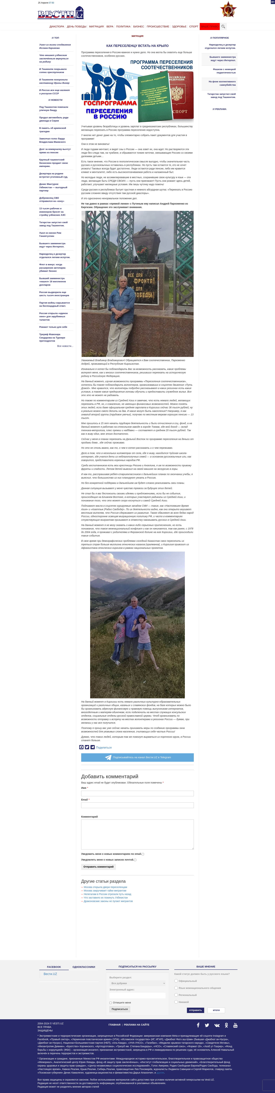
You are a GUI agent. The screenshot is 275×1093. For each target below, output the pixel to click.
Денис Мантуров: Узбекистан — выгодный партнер (53, 187)
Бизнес (138, 26)
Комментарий (89, 816)
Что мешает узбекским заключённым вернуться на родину (53, 58)
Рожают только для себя (53, 327)
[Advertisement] (59, 386)
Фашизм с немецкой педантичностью (224, 71)
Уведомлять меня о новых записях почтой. (107, 859)
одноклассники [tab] (84, 967)
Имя (83, 787)
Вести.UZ (50, 974)
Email (84, 799)
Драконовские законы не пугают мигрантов (108, 901)
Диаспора (57, 26)
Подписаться (120, 1009)
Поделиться (104, 747)
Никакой (184, 1002)
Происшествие (158, 26)
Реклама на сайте (136, 1024)
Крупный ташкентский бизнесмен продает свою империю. (53, 162)
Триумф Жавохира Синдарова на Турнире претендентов (52, 337)
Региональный (188, 995)
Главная (114, 1024)
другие (160, 1072)
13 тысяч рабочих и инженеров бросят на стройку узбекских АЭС (52, 211)
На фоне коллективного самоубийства (222, 83)
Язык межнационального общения (200, 988)
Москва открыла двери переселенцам (105, 887)
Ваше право (209, 26)
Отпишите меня (120, 1002)
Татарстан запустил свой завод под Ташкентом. (221, 96)
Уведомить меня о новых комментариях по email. (111, 853)
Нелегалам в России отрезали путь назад (107, 894)
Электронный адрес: (122, 989)
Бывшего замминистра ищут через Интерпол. (223, 59)
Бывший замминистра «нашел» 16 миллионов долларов (52, 281)
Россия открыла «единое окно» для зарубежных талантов (53, 316)
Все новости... (65, 346)
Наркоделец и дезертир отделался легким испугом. (220, 46)
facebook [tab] (54, 967)
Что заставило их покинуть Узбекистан (106, 897)
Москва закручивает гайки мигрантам (105, 890)
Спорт (193, 26)
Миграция (96, 26)
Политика (123, 26)
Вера (109, 26)
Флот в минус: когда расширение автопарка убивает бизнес (52, 267)
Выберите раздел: (120, 977)
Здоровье (179, 26)
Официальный (188, 981)
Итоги (216, 1010)
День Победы (76, 26)
